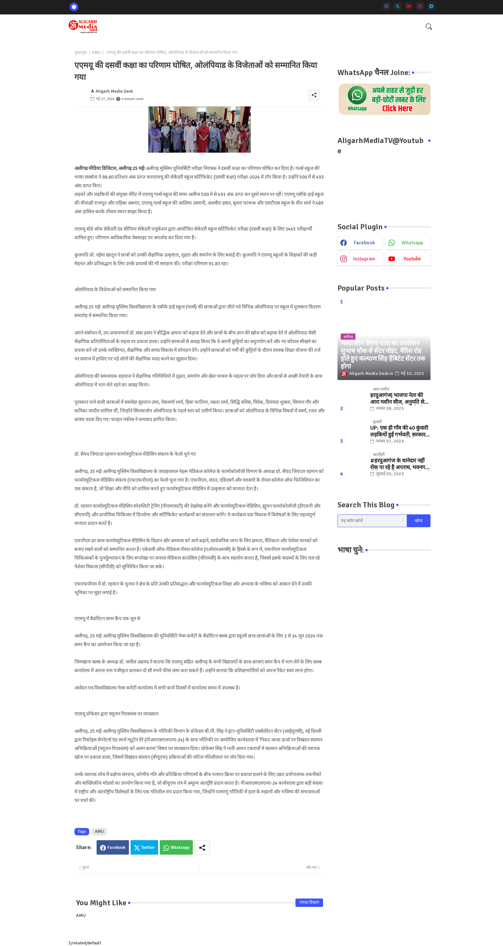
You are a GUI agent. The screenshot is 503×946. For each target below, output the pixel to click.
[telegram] (431, 6)
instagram (364, 259)
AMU (96, 52)
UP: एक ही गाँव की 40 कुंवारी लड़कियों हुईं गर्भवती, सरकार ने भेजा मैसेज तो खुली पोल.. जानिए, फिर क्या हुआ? (400, 431)
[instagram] (420, 6)
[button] (428, 26)
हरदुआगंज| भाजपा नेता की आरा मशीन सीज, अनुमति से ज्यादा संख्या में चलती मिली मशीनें (397, 398)
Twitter (148, 847)
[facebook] (386, 6)
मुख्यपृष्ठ (80, 52)
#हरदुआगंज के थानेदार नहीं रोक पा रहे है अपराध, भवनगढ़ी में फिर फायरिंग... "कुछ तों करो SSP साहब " (400, 464)
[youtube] (409, 6)
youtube (412, 259)
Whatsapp (180, 847)
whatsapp (412, 243)
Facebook (116, 847)
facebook (364, 243)
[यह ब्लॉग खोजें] (372, 520)
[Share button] (202, 847)
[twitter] (398, 6)
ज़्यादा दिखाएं (309, 902)
